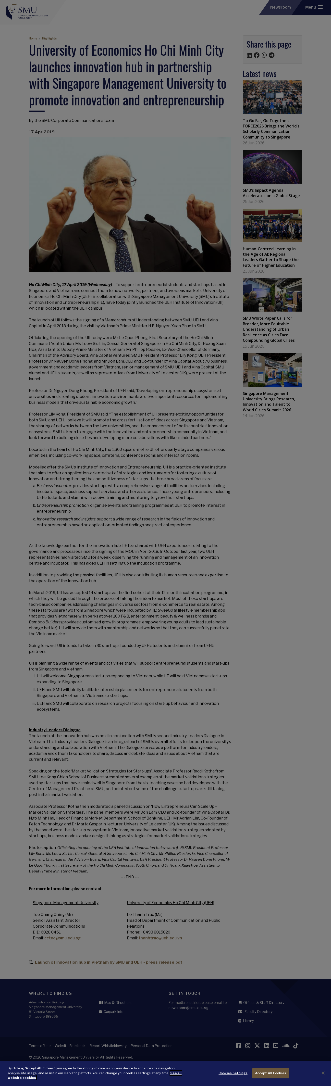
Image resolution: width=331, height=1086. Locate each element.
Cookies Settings (233, 1073)
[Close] (323, 1073)
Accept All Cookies (270, 1073)
